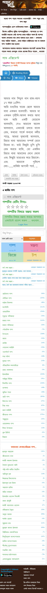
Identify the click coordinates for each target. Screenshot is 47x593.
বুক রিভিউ (6, 432)
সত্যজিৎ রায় (7, 550)
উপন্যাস (5, 334)
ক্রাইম (5, 343)
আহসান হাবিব (8, 487)
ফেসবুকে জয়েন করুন (7, 589)
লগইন (40, 10)
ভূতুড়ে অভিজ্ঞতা (8, 316)
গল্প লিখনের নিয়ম (29, 585)
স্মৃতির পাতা (7, 392)
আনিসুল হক (7, 474)
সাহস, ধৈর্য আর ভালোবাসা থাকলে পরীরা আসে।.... (18, 285)
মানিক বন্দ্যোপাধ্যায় (10, 541)
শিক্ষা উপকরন (7, 428)
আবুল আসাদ (7, 514)
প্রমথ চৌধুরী (7, 501)
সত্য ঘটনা (6, 356)
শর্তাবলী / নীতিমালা (29, 569)
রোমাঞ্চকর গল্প (8, 423)
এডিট (6, 175)
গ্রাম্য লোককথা (8, 370)
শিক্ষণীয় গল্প (7, 383)
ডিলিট (14, 175)
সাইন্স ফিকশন (7, 302)
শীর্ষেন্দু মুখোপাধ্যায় (9, 545)
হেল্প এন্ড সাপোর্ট (5, 582)
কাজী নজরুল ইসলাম (10, 460)
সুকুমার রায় (7, 523)
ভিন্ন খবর (6, 405)
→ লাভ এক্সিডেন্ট (12, 197)
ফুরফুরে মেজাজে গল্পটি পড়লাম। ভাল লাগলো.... (17, 271)
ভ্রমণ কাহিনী (7, 410)
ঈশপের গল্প (7, 401)
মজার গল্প (6, 320)
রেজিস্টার (4, 14)
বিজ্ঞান (5, 437)
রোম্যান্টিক (6, 311)
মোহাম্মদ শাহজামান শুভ (34, 260)
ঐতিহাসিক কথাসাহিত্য (10, 365)
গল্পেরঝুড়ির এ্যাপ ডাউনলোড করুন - (16, 26)
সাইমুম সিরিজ (7, 379)
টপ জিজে (4, 10)
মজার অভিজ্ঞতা (8, 325)
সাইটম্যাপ (27, 572)
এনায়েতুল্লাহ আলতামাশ (11, 559)
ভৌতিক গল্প (7, 298)
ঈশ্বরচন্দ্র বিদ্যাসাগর (9, 478)
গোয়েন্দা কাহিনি (8, 347)
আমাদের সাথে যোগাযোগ (7, 585)
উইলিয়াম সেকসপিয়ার (10, 532)
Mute (19, 77)
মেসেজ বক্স (32, 10)
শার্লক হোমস (7, 518)
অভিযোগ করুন (37, 175)
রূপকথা (5, 388)
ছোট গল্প (6, 396)
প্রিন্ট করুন (24, 175)
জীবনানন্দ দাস (8, 456)
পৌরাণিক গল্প (8, 329)
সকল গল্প (27, 578)
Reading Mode (20, 72)
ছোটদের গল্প (7, 293)
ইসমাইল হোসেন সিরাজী (11, 496)
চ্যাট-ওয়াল (23, 10)
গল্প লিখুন (13, 10)
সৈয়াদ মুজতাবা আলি (10, 465)
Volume (32, 77)
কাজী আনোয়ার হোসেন (11, 505)
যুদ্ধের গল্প (6, 361)
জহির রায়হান (7, 492)
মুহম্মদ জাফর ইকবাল (10, 527)
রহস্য (4, 338)
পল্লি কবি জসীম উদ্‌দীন (11, 469)
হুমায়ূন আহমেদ (8, 451)
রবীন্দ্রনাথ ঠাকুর (8, 510)
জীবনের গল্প (7, 414)
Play (6, 77)
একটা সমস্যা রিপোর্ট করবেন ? (33, 589)
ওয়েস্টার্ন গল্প (8, 352)
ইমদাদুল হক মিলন (9, 483)
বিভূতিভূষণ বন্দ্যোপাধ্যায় (11, 536)
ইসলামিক (6, 374)
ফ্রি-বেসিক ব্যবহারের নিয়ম (32, 582)
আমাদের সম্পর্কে (29, 575)
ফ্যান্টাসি (5, 307)
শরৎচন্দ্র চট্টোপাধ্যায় (9, 554)
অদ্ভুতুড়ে (5, 419)
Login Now (23, 224)
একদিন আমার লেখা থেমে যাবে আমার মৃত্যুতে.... (17, 278)
